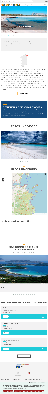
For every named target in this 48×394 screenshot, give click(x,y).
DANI (4, 307)
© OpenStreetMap (36, 213)
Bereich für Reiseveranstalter (19, 379)
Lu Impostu (5, 288)
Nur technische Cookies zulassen (38, 382)
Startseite (4, 35)
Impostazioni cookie (7, 381)
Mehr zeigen (24, 356)
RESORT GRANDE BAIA (10, 324)
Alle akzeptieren (8, 391)
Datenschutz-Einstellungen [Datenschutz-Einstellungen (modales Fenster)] (21, 391)
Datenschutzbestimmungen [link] (37, 391)
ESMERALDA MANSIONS (11, 340)
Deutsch (44, 1)
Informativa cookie (39, 379)
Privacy (31, 379)
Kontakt (16, 381)
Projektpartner (5, 379)
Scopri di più (24, 93)
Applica (34, 1)
